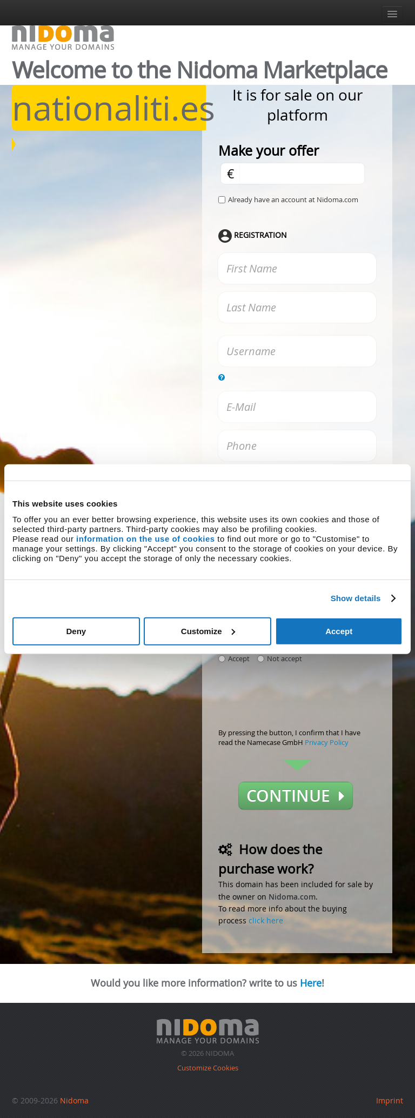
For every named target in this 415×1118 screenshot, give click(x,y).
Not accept (279, 658)
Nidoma (74, 1100)
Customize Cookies (207, 1068)
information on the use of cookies (145, 538)
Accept (338, 630)
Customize (208, 630)
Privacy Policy (327, 742)
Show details (356, 598)
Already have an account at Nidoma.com (293, 199)
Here (311, 982)
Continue (295, 796)
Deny (76, 630)
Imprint (389, 1100)
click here (266, 920)
